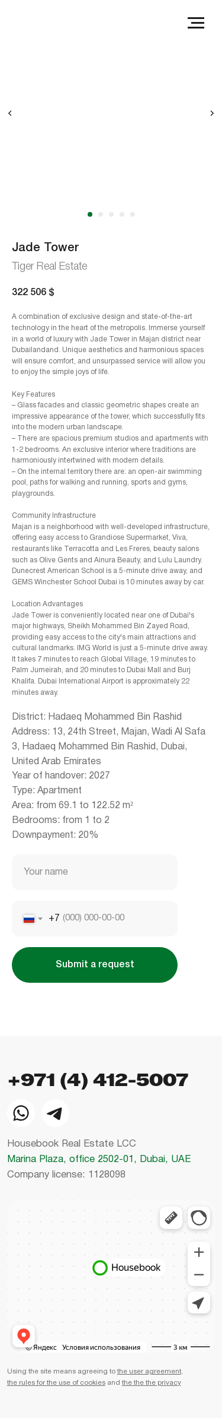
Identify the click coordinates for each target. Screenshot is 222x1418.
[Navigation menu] (196, 23)
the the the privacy (151, 1383)
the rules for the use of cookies (56, 1383)
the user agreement (149, 1372)
